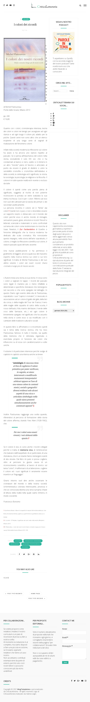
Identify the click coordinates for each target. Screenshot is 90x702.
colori (26, 19)
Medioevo (15, 544)
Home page (35, 593)
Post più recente (13, 593)
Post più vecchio (37, 598)
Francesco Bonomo (33, 541)
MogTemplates (23, 689)
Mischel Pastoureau (31, 544)
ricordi (25, 547)
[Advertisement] (64, 170)
